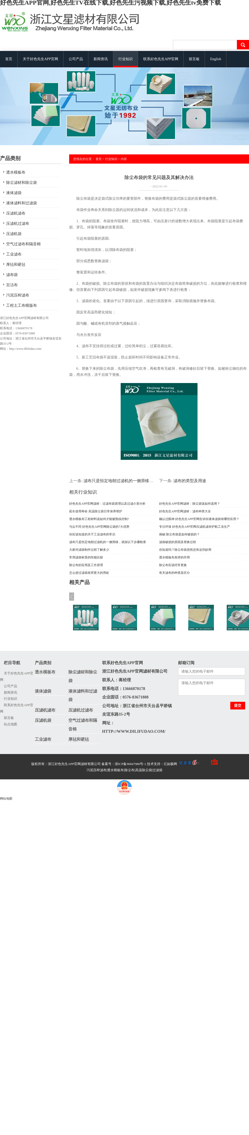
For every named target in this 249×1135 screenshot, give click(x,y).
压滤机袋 (14, 234)
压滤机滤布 (15, 213)
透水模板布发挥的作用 (174, 557)
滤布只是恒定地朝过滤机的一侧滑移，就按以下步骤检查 (135, 481)
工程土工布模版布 (21, 305)
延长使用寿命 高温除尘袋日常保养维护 (95, 511)
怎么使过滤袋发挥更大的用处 (89, 573)
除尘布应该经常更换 (173, 565)
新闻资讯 (101, 59)
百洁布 (12, 285)
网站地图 (6, 798)
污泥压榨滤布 (17, 295)
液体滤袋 (14, 193)
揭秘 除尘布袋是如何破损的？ (179, 534)
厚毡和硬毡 (15, 264)
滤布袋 (12, 275)
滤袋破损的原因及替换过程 (177, 542)
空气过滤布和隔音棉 (23, 244)
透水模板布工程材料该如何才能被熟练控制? (99, 519)
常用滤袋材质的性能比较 (86, 557)
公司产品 (76, 59)
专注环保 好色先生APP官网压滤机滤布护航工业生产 (194, 526)
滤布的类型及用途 (189, 481)
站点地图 (10, 724)
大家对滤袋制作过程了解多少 (89, 549)
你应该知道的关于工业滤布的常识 (92, 534)
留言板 (194, 59)
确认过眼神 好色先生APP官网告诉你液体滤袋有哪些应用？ (199, 519)
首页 (8, 59)
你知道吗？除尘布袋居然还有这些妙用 (185, 549)
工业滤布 (14, 254)
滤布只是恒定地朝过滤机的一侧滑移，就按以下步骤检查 (107, 542)
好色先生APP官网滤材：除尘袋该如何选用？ (189, 503)
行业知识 (125, 59)
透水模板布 (15, 172)
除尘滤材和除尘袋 (21, 183)
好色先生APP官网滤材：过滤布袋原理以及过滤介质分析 (107, 503)
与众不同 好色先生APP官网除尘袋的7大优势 (99, 526)
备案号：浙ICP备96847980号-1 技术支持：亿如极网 (150, 764)
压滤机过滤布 (17, 223)
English (215, 59)
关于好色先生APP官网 (40, 59)
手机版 (205, 764)
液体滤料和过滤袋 (21, 203)
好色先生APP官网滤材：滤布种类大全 (185, 511)
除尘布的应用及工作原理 (86, 565)
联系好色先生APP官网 (161, 59)
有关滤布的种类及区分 (174, 573)
